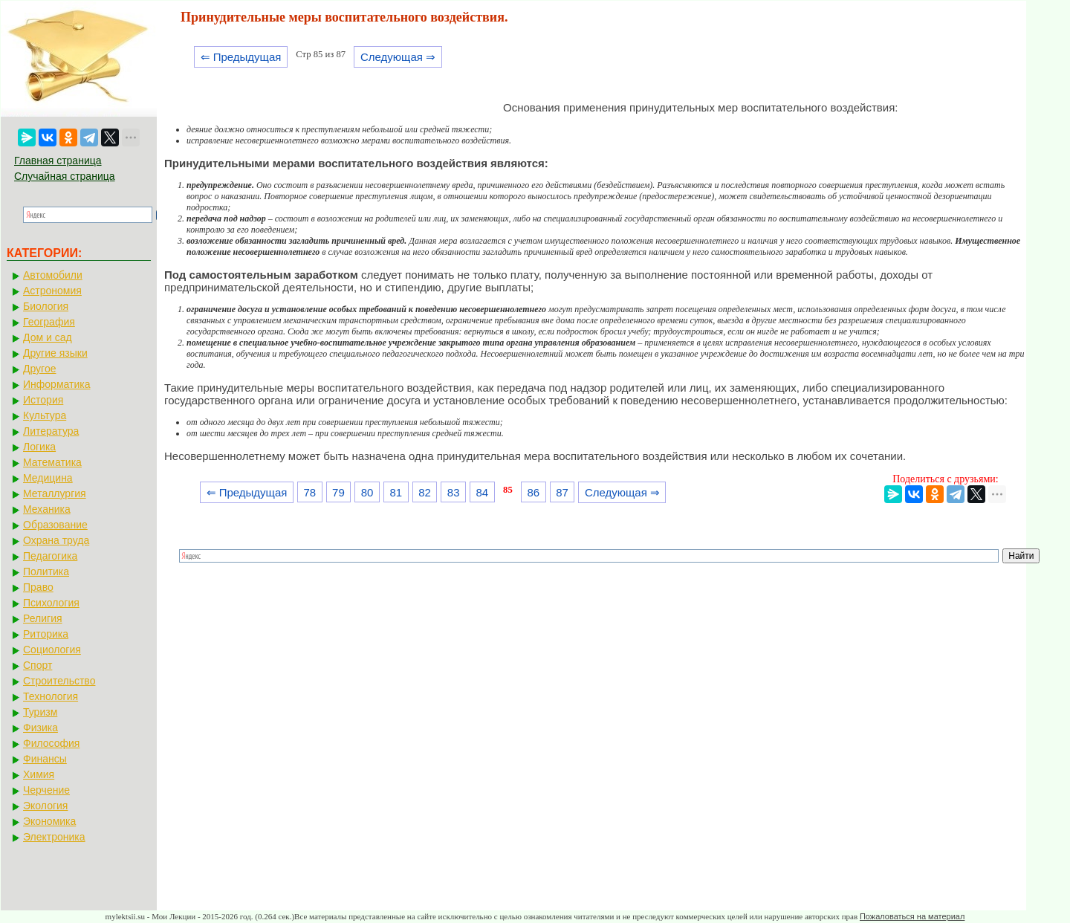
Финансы (45, 759)
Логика (39, 447)
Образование (55, 525)
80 (367, 492)
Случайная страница (64, 176)
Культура (44, 415)
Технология (50, 696)
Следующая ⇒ (397, 57)
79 (338, 492)
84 (482, 492)
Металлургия (54, 493)
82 (424, 492)
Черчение (46, 790)
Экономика (49, 821)
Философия (51, 743)
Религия (42, 618)
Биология (45, 306)
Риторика (45, 634)
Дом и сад (47, 337)
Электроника (54, 837)
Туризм (40, 712)
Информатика (56, 384)
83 (453, 492)
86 (534, 492)
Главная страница (58, 160)
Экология (45, 806)
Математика (52, 462)
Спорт (37, 665)
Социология (52, 649)
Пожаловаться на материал (912, 916)
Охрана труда (56, 540)
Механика (47, 509)
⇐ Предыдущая (241, 57)
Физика (40, 727)
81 (395, 492)
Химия (38, 774)
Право (38, 587)
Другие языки (55, 353)
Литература (51, 431)
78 (309, 492)
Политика (46, 571)
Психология (51, 603)
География (49, 322)
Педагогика (50, 556)
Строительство (59, 681)
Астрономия (52, 291)
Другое (39, 369)
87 (562, 492)
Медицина (48, 478)
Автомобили (52, 275)
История (43, 400)
